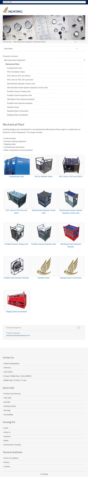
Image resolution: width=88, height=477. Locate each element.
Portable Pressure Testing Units (19, 91)
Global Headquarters (11, 364)
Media (6, 441)
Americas (7, 368)
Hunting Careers (10, 406)
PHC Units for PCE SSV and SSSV (20, 80)
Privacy (6, 462)
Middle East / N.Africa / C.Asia (15, 380)
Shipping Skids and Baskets (17, 115)
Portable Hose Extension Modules (19, 103)
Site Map (7, 410)
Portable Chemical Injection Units (19, 95)
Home (6, 428)
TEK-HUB (7, 398)
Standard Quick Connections (17, 111)
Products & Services (10, 56)
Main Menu (8, 49)
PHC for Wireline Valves (16, 72)
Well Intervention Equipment (23, 42)
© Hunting (44, 474)
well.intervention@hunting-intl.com (18, 335)
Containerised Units (14, 68)
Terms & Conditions (11, 458)
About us (7, 432)
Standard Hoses (13, 107)
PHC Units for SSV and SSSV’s (19, 76)
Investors (7, 436)
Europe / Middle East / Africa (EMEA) (17, 376)
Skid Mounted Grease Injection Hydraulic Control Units (27, 88)
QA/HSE (7, 402)
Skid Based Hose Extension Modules (21, 99)
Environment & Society (12, 445)
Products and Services (12, 394)
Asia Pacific (8, 372)
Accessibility (8, 415)
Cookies (7, 467)
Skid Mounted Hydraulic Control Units (21, 84)
